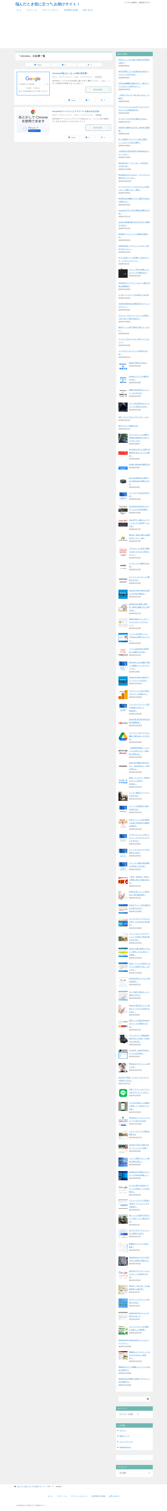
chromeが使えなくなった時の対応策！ (70, 73)
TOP (34, 1486)
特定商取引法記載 (71, 10)
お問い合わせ (88, 10)
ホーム (19, 10)
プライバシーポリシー (50, 10)
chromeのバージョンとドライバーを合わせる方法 (75, 111)
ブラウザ (98, 77)
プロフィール (32, 10)
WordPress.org (125, 1447)
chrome (98, 115)
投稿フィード (124, 1436)
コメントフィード (126, 1442)
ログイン (122, 1430)
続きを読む (102, 90)
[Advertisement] (83, 31)
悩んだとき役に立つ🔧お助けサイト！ (47, 3)
